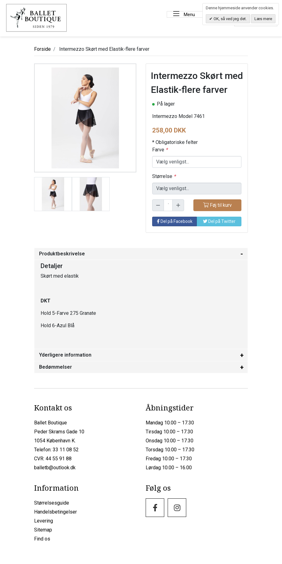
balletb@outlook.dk (55, 467)
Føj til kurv (217, 204)
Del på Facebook (174, 220)
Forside (42, 48)
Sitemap (43, 529)
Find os (42, 538)
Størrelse (164, 176)
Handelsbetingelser (55, 511)
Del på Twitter (219, 220)
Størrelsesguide (51, 502)
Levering (43, 520)
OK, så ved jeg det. (230, 18)
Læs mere (263, 18)
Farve (160, 149)
